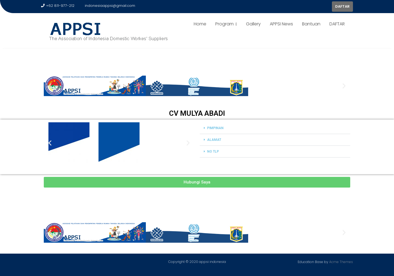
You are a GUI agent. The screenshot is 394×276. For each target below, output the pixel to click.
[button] (50, 85)
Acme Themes (341, 261)
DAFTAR (342, 6)
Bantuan (311, 24)
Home (200, 24)
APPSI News (281, 24)
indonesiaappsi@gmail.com (107, 5)
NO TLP (213, 151)
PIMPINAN (215, 128)
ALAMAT (214, 140)
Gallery (253, 24)
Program (224, 24)
